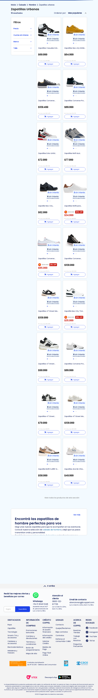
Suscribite (23, 609)
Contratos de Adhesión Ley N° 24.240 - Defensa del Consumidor (41, 663)
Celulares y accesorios (12, 642)
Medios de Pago (47, 648)
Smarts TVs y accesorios (13, 636)
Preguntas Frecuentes (78, 645)
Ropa (10, 624)
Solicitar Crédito (46, 642)
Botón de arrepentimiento (33, 649)
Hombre (32, 5)
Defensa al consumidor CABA (63, 640)
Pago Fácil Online (47, 654)
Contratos (60, 635)
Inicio (13, 5)
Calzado (22, 5)
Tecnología (12, 632)
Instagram (92, 632)
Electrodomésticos (15, 647)
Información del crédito (48, 636)
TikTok (90, 640)
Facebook (92, 627)
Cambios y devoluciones (31, 637)
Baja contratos (62, 632)
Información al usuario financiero (48, 629)
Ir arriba (49, 586)
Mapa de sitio (31, 653)
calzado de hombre (52, 529)
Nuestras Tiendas (77, 631)
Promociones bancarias (31, 631)
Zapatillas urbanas (47, 5)
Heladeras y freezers (12, 651)
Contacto (60, 624)
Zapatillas (11, 628)
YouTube (91, 636)
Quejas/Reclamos (63, 628)
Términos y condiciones (31, 643)
